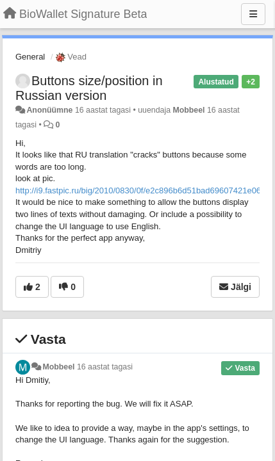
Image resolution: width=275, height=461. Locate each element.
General (30, 56)
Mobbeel (188, 110)
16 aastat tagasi (105, 366)
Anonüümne (49, 110)
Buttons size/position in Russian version (89, 88)
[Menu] (253, 14)
